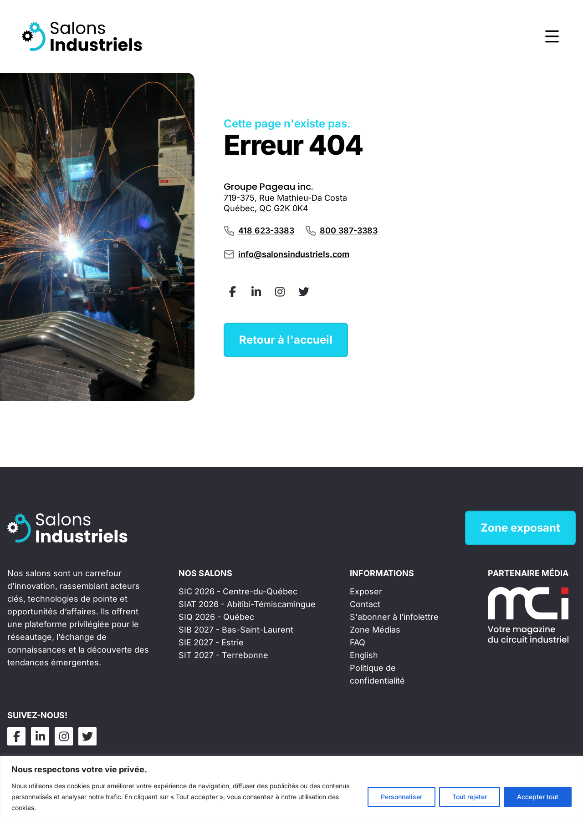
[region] (291, 788)
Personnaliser (401, 797)
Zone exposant (520, 527)
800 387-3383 (349, 230)
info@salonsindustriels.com (293, 254)
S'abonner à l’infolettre (394, 617)
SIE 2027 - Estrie (211, 642)
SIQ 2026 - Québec (216, 617)
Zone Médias (375, 629)
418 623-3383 (266, 230)
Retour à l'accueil (285, 339)
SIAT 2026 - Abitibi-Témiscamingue (247, 604)
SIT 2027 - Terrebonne (223, 655)
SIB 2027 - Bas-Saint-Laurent (236, 629)
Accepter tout (537, 797)
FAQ (357, 642)
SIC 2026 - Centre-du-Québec (238, 591)
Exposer (366, 591)
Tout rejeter (469, 797)
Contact (365, 604)
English (364, 655)
